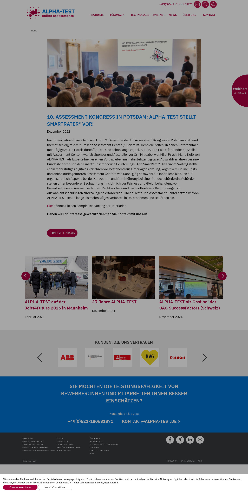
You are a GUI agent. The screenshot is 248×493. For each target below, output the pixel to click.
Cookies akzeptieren (20, 487)
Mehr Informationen (55, 487)
